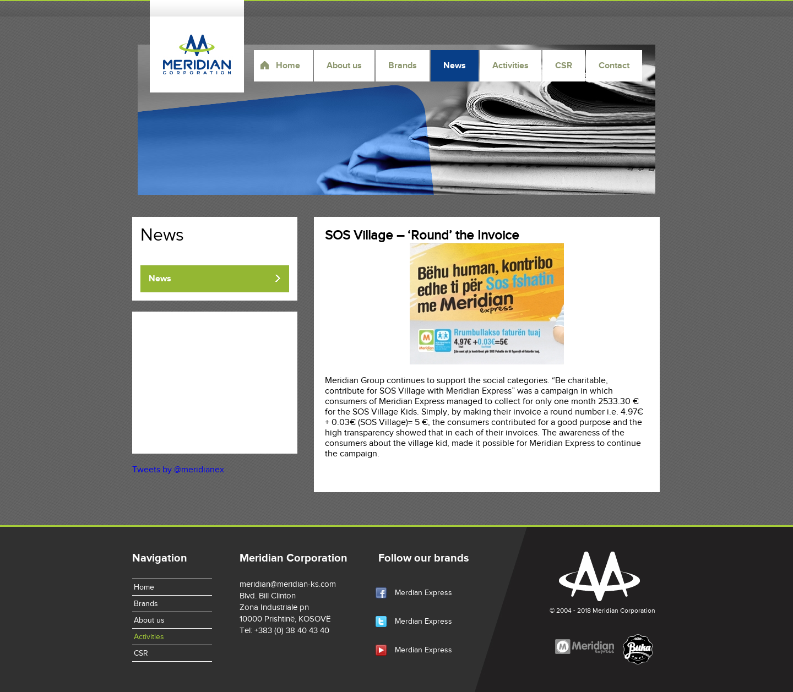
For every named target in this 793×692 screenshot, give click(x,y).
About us (344, 66)
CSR (563, 66)
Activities (510, 66)
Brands (402, 66)
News (454, 66)
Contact (614, 66)
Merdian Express (423, 593)
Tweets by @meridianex (178, 470)
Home (288, 66)
